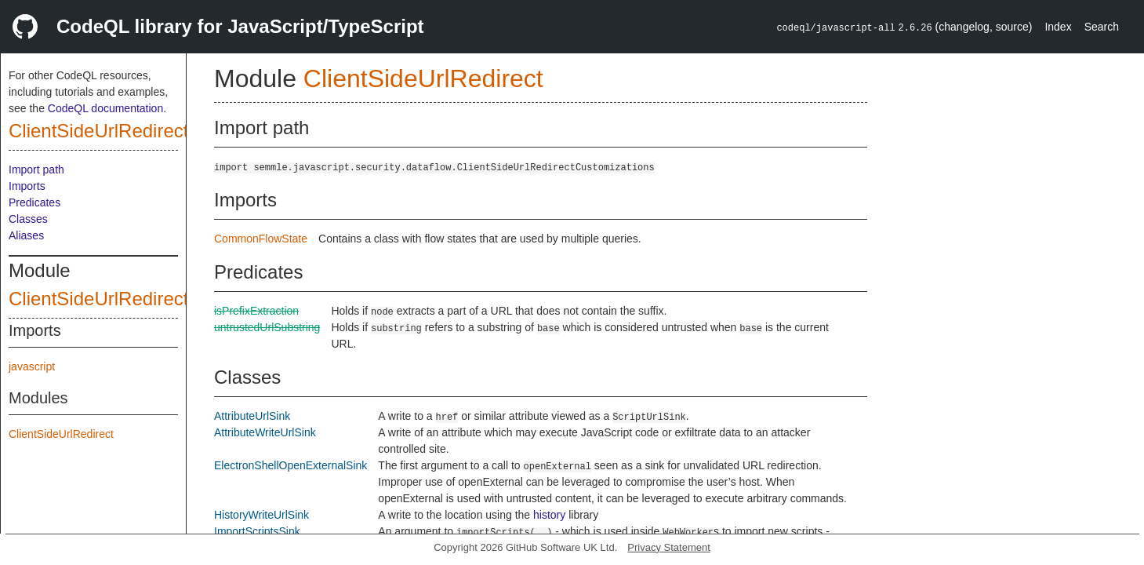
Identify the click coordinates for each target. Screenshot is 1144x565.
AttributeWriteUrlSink (265, 432)
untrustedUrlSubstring (267, 327)
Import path (36, 169)
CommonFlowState (260, 238)
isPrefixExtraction (256, 310)
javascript (32, 366)
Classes (28, 219)
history (549, 514)
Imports (27, 186)
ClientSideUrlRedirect (98, 130)
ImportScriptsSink (257, 531)
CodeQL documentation (105, 108)
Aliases (26, 235)
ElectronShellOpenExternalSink (290, 465)
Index (1057, 26)
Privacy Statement (668, 547)
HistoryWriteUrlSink (261, 514)
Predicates (34, 202)
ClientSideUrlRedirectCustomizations (163, 298)
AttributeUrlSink (252, 416)
